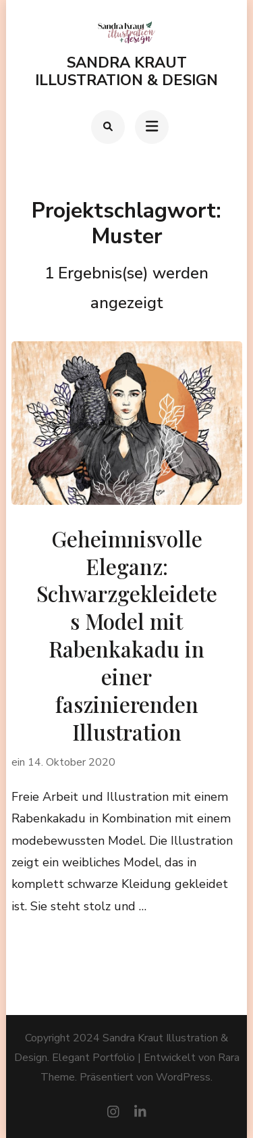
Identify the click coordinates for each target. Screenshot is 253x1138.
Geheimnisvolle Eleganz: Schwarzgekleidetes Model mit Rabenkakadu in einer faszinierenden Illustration (126, 635)
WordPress (183, 1077)
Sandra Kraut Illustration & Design (126, 72)
